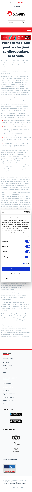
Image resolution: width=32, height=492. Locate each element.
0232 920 (20, 2)
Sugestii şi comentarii (9, 394)
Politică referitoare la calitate (13, 483)
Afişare (24, 263)
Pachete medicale (8, 400)
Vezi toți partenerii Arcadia (10, 459)
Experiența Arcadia (8, 383)
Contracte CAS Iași (8, 359)
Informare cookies (24, 482)
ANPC (4, 372)
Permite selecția (16, 274)
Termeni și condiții (12, 482)
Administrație (6, 369)
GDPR (24, 483)
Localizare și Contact (8, 387)
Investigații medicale (8, 397)
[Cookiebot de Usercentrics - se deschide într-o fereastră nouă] (23, 212)
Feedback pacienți (8, 365)
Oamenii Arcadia (7, 404)
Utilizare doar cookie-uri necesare (16, 278)
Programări (6, 390)
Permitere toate (16, 269)
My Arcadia (16, 6)
